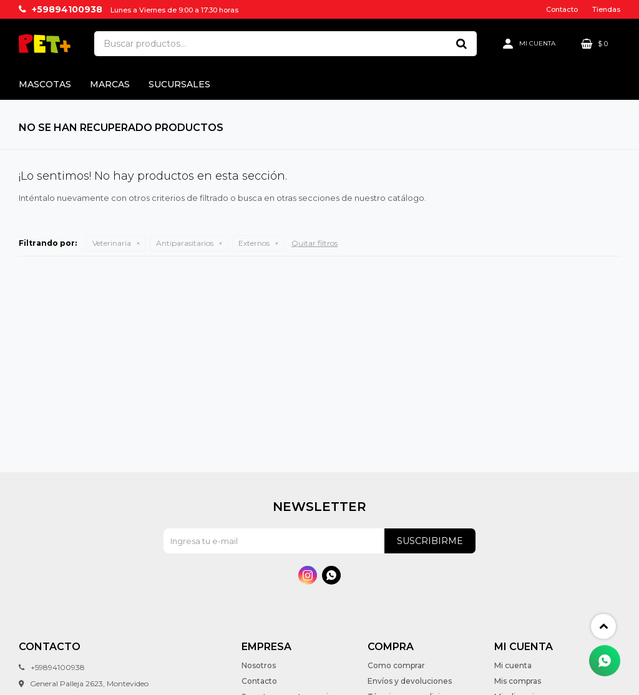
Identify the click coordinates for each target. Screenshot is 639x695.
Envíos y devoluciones (410, 681)
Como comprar (396, 665)
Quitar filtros (314, 243)
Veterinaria (111, 243)
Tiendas (606, 9)
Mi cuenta (513, 665)
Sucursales (179, 84)
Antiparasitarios (184, 243)
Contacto (562, 9)
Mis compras (517, 681)
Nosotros (258, 665)
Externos (254, 243)
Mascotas (45, 84)
